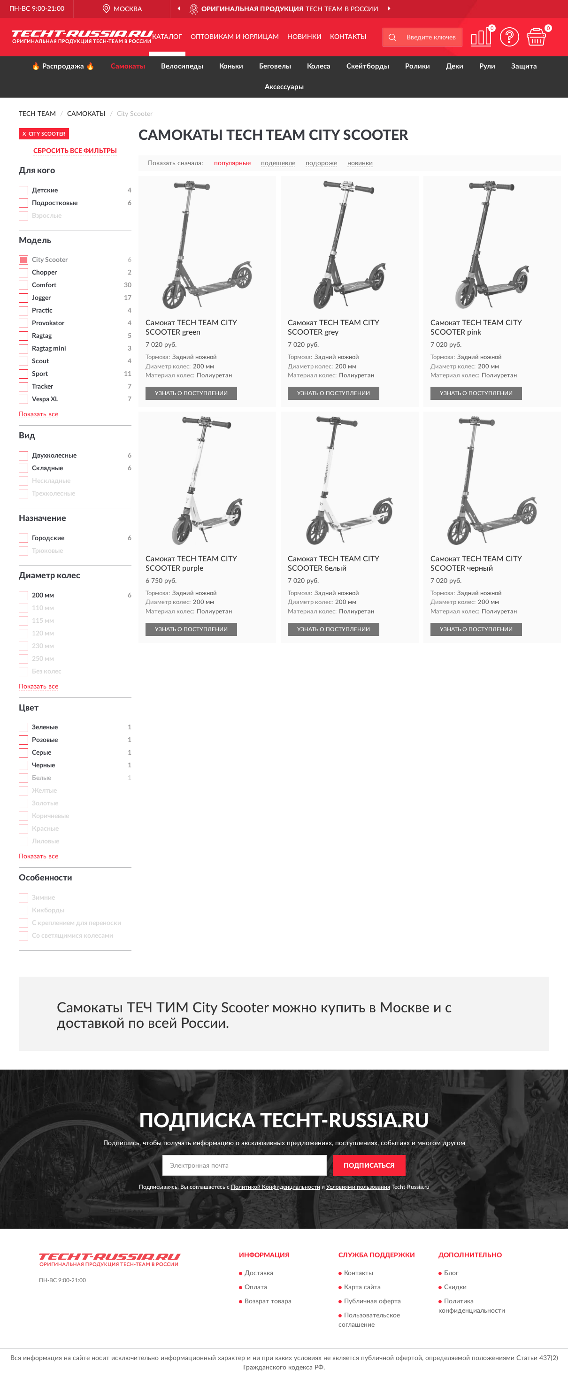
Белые (41, 778)
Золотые (45, 803)
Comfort (44, 285)
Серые (41, 753)
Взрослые (46, 216)
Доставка (259, 1273)
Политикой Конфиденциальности (275, 1187)
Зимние (43, 898)
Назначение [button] (42, 518)
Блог (451, 1273)
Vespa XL (45, 399)
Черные (43, 765)
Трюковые (47, 551)
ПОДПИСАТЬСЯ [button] (369, 1166)
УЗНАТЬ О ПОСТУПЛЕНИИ (191, 393)
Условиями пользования (358, 1187)
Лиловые (45, 841)
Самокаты (128, 66)
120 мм (43, 633)
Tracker (42, 386)
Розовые (45, 740)
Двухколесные (54, 455)
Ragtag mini (49, 348)
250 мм (43, 659)
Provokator (48, 323)
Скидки (455, 1288)
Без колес (46, 671)
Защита (524, 66)
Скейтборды (367, 66)
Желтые (44, 791)
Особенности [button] (45, 878)
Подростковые (54, 203)
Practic (42, 310)
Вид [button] (27, 436)
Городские (48, 538)
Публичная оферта (372, 1302)
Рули (487, 66)
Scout (40, 361)
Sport (40, 374)
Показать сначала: (175, 163)
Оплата (256, 1288)
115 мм (43, 621)
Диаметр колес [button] (49, 576)
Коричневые (50, 816)
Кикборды (48, 910)
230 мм (43, 646)
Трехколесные (53, 493)
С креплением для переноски (76, 923)
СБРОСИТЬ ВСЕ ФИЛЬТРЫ (75, 151)
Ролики (417, 66)
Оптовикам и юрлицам (235, 37)
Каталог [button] (167, 37)
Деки (454, 66)
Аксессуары (284, 87)
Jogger (41, 298)
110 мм (43, 608)
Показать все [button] (38, 414)
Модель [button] (35, 241)
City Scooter (50, 260)
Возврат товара (268, 1302)
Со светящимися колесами (72, 936)
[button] (509, 36)
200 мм (43, 595)
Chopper (44, 272)
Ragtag (42, 336)
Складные (47, 468)
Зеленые (45, 727)
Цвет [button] (28, 708)
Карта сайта (362, 1288)
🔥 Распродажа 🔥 (63, 66)
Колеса (318, 66)
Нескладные (51, 481)
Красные (45, 829)
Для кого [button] (37, 171)
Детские (45, 190)
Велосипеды (182, 66)
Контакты (348, 37)
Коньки (231, 66)
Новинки (304, 37)
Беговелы (275, 66)
